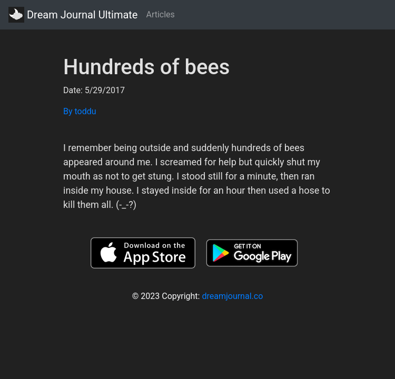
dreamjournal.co (232, 296)
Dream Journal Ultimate (72, 15)
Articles (160, 14)
